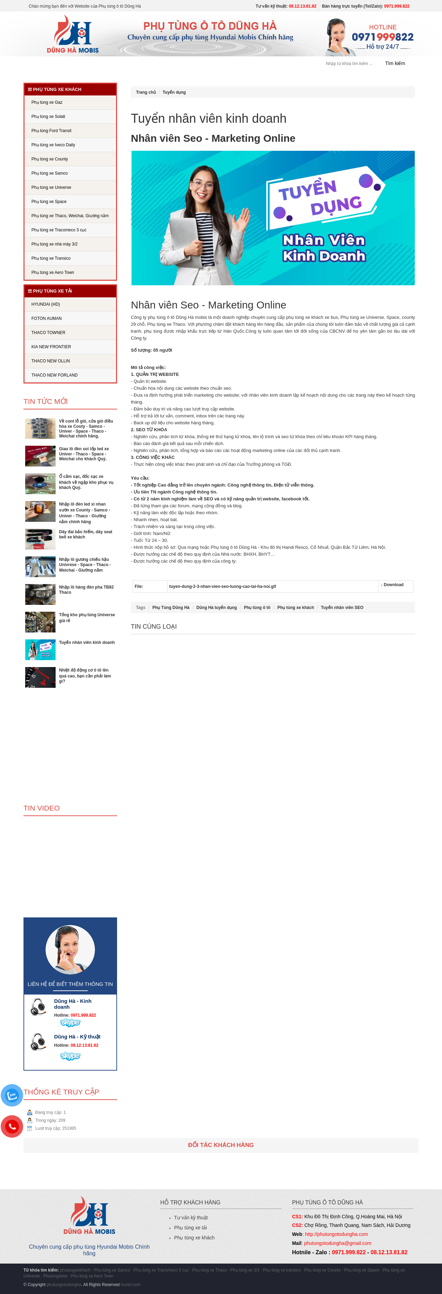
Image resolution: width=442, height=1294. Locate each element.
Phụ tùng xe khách (295, 607)
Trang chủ (46, 63)
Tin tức (257, 63)
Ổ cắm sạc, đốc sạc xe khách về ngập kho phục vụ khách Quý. (86, 482)
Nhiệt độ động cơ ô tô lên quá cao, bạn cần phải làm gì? (85, 676)
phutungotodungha (64, 1284)
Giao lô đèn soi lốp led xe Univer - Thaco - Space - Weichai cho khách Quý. (84, 453)
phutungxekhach (75, 1270)
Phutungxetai (55, 1276)
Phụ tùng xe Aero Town (92, 1276)
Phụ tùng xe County (322, 1270)
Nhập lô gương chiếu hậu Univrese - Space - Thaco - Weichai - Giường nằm (85, 565)
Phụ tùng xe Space (361, 1270)
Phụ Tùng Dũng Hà (171, 607)
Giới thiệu (80, 63)
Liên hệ (284, 63)
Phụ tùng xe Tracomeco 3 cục (162, 1270)
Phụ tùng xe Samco (112, 1270)
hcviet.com (131, 1284)
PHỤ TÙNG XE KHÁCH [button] (126, 63)
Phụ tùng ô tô (257, 607)
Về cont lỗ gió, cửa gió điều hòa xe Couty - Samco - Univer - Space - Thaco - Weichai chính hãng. (86, 428)
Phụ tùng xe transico (282, 1270)
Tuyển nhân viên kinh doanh (87, 642)
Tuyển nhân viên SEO (342, 607)
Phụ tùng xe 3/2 (244, 1270)
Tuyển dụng (225, 63)
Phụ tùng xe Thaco (209, 1270)
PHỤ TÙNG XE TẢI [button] (181, 63)
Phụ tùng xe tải (190, 1227)
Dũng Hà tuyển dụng (216, 607)
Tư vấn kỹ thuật (191, 1217)
